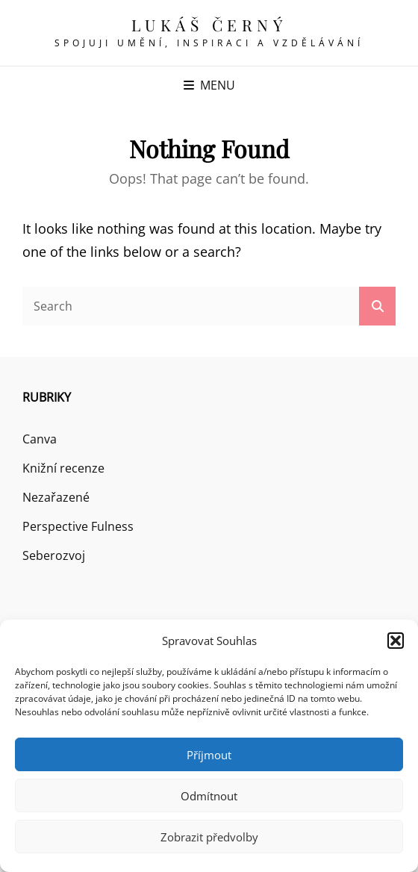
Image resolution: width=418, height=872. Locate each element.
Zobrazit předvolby (209, 836)
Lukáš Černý (209, 24)
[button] (395, 640)
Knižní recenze (63, 468)
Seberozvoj (53, 555)
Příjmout (209, 754)
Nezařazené (56, 497)
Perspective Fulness (78, 526)
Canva (39, 439)
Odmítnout (209, 795)
